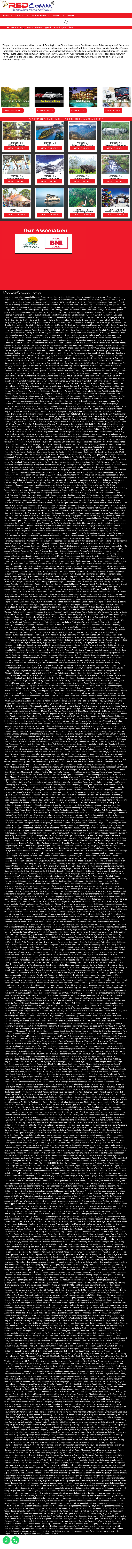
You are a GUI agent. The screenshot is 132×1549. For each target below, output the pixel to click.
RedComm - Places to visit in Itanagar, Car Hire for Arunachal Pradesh (91, 525)
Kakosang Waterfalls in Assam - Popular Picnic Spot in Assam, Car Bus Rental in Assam (65, 488)
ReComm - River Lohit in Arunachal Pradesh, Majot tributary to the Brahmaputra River (65, 855)
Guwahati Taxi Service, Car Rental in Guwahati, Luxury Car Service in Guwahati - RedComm (64, 381)
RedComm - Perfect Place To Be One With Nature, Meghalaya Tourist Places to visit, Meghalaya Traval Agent (54, 960)
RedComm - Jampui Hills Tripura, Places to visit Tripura (44, 795)
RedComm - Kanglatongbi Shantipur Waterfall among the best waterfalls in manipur (46, 828)
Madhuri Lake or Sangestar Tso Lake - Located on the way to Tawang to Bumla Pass (83, 383)
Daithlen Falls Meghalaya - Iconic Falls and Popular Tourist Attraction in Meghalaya (79, 789)
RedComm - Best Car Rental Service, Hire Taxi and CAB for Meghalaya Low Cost (37, 751)
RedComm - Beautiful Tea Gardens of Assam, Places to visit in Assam (77, 508)
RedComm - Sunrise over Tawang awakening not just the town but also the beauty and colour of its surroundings (62, 961)
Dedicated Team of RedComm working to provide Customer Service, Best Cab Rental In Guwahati (64, 303)
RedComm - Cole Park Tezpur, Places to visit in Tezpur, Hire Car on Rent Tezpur (47, 563)
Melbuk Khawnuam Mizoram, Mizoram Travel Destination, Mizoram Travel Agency (38, 774)
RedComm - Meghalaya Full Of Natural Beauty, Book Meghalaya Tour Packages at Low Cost (80, 998)
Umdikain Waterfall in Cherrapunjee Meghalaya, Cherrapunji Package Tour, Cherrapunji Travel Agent (45, 612)
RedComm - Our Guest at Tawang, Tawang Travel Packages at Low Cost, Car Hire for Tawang (60, 668)
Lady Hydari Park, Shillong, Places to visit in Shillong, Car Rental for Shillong (89, 467)
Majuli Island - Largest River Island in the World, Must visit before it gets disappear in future (64, 420)
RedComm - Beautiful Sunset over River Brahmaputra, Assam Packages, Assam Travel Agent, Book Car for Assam (69, 1170)
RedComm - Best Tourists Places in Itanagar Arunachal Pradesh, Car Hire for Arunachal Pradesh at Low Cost (49, 662)
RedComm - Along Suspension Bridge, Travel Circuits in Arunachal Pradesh (62, 581)
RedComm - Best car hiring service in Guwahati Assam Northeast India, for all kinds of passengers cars (46, 1028)
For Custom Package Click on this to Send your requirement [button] (66, 119)
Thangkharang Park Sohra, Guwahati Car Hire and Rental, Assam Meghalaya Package (48, 477)
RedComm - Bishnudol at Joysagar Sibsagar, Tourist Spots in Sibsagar (51, 708)
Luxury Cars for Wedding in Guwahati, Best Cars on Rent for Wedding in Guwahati (74, 444)
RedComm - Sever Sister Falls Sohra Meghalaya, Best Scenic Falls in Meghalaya (65, 744)
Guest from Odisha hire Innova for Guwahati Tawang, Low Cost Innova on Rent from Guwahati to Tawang (64, 333)
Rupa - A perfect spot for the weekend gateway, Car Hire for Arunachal (95, 533)
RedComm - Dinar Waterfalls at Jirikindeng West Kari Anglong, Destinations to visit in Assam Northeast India (68, 1229)
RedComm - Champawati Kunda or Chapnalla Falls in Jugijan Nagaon (91, 497)
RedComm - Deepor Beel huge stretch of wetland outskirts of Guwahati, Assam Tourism (90, 749)
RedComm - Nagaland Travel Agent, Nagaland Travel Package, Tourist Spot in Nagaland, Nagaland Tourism (54, 604)
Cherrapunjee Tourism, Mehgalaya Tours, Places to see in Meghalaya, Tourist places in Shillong (43, 485)
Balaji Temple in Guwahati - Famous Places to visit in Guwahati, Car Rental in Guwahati (82, 510)
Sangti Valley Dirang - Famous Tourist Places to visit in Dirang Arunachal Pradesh (70, 388)
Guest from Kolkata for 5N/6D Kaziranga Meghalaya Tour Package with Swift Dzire (57, 416)
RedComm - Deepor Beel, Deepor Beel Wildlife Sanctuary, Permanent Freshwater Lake (67, 546)
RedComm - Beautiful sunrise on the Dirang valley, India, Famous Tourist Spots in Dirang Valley (43, 947)
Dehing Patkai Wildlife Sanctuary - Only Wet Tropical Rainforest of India (52, 561)
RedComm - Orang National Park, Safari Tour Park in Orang (28, 553)
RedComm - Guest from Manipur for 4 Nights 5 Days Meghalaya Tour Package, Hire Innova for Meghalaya (56, 759)
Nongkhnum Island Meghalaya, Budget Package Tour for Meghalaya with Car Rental (69, 464)
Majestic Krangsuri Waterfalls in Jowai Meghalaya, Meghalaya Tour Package (48, 426)
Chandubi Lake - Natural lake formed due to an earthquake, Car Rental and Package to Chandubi (52, 442)
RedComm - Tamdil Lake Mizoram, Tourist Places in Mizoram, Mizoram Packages (72, 591)
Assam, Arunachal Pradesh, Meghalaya (30, 299)
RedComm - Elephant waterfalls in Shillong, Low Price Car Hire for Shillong (34, 678)
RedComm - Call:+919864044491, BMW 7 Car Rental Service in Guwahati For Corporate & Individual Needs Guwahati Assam (60, 1022)
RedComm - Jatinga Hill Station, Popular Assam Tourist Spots (39, 533)
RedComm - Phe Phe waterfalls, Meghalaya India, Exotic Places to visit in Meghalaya (79, 873)
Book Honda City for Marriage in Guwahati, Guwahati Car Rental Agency (74, 548)
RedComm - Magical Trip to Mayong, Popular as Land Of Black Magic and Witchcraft (65, 711)
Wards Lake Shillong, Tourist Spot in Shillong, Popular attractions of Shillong (43, 764)
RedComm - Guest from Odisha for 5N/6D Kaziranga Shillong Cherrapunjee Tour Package (78, 454)
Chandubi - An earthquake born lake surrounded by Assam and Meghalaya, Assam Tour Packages (78, 807)
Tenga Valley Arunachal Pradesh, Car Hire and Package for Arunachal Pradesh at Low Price (56, 472)
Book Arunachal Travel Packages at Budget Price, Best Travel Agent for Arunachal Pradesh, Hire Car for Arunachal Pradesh (62, 1079)
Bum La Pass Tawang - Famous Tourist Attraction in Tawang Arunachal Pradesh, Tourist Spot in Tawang (63, 389)
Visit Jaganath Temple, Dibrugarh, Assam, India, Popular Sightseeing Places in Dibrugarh (82, 713)
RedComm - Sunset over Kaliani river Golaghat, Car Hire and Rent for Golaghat (68, 729)
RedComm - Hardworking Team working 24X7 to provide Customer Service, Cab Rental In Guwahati (66, 302)
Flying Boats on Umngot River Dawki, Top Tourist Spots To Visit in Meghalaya (83, 993)
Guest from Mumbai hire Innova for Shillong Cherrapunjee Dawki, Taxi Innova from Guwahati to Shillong (65, 328)
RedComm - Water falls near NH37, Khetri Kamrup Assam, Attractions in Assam (43, 955)
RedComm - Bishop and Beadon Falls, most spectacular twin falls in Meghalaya (46, 576)
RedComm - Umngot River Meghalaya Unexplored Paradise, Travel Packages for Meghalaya (78, 868)
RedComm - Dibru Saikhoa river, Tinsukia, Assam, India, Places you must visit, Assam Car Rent (58, 965)
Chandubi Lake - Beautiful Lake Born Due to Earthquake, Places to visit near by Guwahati (65, 714)
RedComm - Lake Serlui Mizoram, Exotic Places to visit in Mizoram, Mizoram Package (72, 833)
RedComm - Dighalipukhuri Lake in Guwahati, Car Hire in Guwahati (58, 543)
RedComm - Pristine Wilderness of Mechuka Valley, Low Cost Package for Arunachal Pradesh (50, 657)
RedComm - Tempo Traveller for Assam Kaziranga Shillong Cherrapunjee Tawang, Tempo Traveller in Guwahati (65, 308)
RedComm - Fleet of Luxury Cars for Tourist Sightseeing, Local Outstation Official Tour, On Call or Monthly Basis (64, 1049)
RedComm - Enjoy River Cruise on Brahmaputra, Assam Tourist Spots (51, 439)
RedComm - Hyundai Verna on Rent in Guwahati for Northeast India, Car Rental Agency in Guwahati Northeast (59, 353)
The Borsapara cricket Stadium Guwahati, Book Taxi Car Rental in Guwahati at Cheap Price (81, 802)
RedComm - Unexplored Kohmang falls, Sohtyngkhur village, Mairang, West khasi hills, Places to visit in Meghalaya (63, 1240)
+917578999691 (34, 27)
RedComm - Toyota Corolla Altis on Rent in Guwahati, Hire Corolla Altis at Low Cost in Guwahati (62, 315)
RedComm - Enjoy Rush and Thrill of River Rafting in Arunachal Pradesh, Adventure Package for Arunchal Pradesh (74, 609)
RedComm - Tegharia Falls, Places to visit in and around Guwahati (76, 698)
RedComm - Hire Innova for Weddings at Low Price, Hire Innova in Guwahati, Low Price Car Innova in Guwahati (62, 623)
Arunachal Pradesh (68, 297)
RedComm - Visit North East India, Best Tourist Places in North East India (92, 660)
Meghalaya (8, 297)
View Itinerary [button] (16, 148)
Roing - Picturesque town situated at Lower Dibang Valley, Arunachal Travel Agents (79, 820)
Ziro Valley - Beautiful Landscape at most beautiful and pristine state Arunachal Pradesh (50, 693)
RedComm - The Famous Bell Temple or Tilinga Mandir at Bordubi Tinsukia (53, 840)
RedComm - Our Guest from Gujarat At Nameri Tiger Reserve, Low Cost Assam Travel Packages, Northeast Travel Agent (54, 1084)
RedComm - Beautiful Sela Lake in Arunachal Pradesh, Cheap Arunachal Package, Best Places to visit (77, 886)
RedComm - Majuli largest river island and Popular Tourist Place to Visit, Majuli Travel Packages (63, 1062)
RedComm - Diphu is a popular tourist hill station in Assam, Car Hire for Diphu (36, 503)
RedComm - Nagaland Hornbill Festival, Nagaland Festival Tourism (60, 431)
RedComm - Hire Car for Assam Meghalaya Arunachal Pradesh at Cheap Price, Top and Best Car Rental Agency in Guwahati (64, 917)
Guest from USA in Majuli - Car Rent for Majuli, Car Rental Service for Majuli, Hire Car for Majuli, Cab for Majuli (59, 327)
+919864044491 (13, 27)
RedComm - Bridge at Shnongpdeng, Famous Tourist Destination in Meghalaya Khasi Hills (86, 551)
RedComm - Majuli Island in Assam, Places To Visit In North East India (80, 495)
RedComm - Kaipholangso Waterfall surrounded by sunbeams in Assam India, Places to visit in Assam (46, 916)
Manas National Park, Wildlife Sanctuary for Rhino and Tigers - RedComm (88, 457)
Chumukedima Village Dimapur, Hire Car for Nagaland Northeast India (52, 523)
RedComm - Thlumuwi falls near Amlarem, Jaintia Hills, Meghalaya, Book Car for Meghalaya (66, 1224)
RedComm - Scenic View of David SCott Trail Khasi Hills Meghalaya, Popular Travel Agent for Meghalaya (59, 894)
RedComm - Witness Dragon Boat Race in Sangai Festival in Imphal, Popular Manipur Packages (43, 937)
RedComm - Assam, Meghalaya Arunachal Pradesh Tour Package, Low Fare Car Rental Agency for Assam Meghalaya (62, 633)
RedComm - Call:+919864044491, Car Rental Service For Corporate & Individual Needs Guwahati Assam (63, 1016)
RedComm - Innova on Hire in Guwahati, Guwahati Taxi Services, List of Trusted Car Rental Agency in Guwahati (64, 971)
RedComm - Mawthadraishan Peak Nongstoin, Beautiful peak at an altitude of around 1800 (64, 480)
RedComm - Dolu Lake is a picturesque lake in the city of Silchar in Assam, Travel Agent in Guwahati (45, 1104)
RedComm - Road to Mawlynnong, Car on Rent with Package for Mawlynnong (85, 822)
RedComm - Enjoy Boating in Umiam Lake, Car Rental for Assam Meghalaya (53, 579)
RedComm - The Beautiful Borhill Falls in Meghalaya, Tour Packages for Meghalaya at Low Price (50, 901)
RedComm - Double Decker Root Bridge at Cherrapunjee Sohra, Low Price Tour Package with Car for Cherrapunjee (64, 646)
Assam (50, 297)
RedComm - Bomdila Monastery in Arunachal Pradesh (82, 536)
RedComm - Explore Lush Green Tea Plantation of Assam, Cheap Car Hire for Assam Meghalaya (44, 805)
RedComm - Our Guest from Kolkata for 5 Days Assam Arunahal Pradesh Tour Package (90, 850)
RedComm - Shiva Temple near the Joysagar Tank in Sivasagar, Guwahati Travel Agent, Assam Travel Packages (60, 1061)
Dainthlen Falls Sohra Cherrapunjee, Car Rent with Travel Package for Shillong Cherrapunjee (83, 447)
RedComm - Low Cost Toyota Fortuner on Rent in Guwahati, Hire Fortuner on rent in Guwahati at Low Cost (63, 316)
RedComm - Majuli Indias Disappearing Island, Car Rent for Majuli (31, 574)
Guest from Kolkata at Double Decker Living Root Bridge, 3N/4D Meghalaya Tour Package (81, 419)
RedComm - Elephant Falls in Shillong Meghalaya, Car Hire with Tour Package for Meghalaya (77, 406)
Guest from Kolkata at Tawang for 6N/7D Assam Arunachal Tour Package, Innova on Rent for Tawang (46, 376)
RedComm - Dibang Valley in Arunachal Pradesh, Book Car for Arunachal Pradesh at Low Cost (43, 1000)
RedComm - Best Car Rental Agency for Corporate (84, 982)
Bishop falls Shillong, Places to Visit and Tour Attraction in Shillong (50, 424)
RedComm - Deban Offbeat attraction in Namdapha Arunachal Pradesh (69, 797)
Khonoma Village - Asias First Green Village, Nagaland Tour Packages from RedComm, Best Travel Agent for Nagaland (63, 605)
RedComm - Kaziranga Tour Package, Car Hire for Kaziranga (68, 541)
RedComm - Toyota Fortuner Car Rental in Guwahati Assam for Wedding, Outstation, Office (68, 1021)
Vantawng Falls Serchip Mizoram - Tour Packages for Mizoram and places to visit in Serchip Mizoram (65, 592)
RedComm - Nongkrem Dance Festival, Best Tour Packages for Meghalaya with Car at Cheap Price (80, 944)
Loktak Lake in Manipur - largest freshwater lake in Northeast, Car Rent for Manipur (55, 589)
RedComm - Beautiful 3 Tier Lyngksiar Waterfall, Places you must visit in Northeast (49, 861)
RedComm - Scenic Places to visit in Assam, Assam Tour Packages (82, 553)
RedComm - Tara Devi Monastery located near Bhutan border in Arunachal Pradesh (75, 696)
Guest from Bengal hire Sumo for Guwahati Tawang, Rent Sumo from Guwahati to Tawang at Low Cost (76, 332)
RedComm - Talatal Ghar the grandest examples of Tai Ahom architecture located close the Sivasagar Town (69, 970)
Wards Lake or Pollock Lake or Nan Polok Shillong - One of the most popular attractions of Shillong (53, 1048)
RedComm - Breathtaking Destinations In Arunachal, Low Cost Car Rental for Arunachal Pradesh (61, 637)
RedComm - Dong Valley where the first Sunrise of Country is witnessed (52, 569)
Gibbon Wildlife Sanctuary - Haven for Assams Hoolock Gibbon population (69, 538)
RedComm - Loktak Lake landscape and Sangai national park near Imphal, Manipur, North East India (66, 949)
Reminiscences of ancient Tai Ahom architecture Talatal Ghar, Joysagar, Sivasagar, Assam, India (82, 939)
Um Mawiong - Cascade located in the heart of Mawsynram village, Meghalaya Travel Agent (54, 784)
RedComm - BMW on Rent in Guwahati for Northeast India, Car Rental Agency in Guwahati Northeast (63, 361)
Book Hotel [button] (78, 110)
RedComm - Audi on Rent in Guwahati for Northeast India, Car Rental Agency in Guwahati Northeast (55, 368)
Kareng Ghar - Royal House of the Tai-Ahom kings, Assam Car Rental (95, 513)
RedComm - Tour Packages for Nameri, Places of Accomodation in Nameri (35, 530)
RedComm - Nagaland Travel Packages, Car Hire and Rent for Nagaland (48, 718)
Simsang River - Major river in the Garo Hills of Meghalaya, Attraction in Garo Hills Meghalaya (51, 726)
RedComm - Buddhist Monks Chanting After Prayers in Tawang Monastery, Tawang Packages (72, 863)
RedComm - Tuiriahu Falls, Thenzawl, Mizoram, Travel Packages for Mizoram (36, 942)
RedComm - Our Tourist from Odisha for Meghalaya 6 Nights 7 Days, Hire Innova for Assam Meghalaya (65, 925)
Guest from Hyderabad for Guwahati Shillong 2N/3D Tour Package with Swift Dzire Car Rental (65, 407)
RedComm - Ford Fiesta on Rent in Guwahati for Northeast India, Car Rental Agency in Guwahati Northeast (68, 345)
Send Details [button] (113, 110)
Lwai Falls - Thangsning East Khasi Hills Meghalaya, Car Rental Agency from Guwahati (82, 487)
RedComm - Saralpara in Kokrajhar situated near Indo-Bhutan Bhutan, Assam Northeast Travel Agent (81, 1102)
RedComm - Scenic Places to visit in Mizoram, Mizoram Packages (60, 721)
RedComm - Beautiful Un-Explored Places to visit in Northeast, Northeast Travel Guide (63, 864)
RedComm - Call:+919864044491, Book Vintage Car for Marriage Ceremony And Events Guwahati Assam (68, 1015)
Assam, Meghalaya (91, 297)
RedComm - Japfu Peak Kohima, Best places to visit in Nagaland (67, 520)
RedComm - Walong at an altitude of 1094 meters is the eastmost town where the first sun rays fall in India (58, 1201)
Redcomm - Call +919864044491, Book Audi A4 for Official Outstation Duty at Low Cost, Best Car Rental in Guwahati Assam (62, 1005)
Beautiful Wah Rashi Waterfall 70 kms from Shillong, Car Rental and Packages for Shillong (53, 403)
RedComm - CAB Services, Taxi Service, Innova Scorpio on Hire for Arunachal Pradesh (91, 739)
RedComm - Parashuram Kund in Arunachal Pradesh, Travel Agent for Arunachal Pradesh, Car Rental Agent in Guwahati (64, 597)
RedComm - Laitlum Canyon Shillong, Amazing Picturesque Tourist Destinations (77, 396)
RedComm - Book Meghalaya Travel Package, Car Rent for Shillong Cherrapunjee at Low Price (61, 618)
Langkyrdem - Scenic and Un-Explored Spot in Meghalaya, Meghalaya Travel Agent (78, 800)
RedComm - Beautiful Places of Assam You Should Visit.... (28, 515)
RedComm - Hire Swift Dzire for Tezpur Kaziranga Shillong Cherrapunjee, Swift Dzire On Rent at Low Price (71, 307)
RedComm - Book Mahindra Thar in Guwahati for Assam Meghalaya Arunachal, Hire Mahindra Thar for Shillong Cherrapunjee (65, 1235)
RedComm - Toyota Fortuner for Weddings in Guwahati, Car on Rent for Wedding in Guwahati (43, 449)
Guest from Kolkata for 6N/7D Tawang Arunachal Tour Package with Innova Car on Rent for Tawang (55, 360)
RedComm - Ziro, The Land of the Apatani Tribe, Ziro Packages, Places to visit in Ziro (62, 843)
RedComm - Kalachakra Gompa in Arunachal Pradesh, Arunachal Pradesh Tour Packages (71, 584)
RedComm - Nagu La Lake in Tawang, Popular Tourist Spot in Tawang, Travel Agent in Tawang (51, 680)
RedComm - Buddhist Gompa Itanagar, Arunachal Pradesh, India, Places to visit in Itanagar (49, 848)
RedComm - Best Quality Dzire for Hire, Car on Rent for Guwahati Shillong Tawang (79, 731)
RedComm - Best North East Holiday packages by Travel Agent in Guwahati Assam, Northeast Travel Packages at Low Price (63, 1090)
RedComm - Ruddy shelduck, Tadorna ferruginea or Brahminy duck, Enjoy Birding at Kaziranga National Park (80, 1054)
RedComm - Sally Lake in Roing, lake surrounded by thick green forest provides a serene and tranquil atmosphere (56, 1135)
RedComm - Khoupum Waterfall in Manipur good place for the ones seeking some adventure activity (63, 1136)
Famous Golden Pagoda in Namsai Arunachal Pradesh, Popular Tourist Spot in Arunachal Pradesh (54, 990)
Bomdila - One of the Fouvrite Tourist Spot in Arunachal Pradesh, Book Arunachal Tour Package (86, 650)
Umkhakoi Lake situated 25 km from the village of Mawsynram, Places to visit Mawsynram (80, 779)
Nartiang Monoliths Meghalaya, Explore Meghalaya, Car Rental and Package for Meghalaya (84, 482)
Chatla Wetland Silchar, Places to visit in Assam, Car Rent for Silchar (48, 767)
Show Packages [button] (12, 110)
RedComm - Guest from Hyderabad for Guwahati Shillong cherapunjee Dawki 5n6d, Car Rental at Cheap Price (62, 645)
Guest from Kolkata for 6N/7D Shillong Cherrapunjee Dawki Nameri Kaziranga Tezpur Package (64, 384)
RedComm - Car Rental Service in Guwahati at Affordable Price (81, 398)
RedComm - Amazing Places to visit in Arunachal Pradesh (78, 518)
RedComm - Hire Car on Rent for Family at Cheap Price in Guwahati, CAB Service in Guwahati (66, 817)
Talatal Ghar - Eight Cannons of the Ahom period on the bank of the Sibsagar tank (64, 511)
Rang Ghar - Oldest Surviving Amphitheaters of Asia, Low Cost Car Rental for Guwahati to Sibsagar (53, 322)
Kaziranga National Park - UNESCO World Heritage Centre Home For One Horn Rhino (58, 429)
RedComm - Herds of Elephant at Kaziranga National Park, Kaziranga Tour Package (48, 673)
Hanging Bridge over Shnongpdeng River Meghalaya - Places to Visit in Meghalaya (57, 492)
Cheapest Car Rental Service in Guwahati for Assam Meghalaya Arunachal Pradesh (52, 777)
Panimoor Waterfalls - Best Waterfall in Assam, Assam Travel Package (51, 566)
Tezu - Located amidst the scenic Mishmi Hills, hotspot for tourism (31, 536)
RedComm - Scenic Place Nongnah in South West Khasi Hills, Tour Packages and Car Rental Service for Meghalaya (67, 754)
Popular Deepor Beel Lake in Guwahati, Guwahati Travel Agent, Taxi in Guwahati (63, 830)
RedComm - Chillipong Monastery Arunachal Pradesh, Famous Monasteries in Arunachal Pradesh (44, 685)
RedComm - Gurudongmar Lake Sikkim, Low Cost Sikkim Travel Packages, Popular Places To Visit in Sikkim (63, 976)
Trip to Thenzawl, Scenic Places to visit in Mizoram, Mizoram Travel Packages (89, 772)
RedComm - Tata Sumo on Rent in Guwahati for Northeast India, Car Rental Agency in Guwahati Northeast (64, 354)
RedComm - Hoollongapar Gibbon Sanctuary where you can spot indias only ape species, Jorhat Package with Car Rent (53, 889)
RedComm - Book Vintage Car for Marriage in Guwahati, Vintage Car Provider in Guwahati (74, 980)
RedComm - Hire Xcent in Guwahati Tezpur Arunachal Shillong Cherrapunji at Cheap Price (67, 688)
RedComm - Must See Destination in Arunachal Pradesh (38, 525)
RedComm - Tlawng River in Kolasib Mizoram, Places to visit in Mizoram (53, 815)
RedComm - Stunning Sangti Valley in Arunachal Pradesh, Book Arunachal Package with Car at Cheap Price (82, 914)
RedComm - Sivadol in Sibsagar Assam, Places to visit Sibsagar (94, 500)
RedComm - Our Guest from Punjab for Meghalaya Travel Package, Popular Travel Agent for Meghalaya (83, 1038)
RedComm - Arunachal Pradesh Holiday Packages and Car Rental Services (34, 528)
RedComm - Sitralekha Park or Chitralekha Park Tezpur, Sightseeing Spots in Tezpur (38, 853)
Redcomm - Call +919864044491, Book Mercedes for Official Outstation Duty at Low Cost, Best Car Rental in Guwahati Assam (65, 1011)
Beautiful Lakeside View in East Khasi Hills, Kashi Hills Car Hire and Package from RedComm (58, 736)
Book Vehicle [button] (45, 110)
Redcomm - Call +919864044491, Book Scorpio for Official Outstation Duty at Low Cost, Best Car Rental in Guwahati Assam (60, 1009)
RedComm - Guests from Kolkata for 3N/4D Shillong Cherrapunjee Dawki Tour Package (40, 459)
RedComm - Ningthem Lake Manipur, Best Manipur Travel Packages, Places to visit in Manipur (80, 683)
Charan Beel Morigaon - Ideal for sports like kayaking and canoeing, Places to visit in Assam (61, 505)
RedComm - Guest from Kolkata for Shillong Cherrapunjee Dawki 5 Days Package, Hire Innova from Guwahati (65, 869)
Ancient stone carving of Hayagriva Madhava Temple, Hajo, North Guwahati (84, 515)
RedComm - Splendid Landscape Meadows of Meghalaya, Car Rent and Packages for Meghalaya (64, 732)
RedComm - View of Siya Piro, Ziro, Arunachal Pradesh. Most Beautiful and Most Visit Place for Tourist (77, 922)
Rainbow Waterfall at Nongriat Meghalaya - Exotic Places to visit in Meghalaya (45, 838)
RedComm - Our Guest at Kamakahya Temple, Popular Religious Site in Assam (44, 393)
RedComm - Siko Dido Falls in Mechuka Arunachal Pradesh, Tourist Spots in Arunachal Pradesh (87, 675)
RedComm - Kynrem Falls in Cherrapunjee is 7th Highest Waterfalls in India (61, 411)
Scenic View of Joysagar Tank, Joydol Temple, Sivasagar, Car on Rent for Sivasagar (65, 769)
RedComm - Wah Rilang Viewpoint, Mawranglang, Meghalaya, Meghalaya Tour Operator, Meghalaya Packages (50, 1056)
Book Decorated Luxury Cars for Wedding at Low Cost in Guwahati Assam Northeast (76, 985)
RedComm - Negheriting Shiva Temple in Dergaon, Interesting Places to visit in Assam (64, 874)
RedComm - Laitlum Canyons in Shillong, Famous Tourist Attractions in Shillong (43, 436)
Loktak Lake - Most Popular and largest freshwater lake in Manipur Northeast (53, 812)
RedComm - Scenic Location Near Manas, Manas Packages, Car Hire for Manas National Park (86, 1026)
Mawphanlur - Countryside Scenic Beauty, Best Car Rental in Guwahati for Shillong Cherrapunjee (53, 340)
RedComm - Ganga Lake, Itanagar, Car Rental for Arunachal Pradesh (55, 452)
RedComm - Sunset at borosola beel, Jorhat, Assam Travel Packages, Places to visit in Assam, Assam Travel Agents (52, 909)
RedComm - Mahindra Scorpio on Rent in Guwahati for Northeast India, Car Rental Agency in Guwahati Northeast (77, 373)
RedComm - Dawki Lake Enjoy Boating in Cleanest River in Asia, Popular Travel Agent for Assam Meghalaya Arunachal (64, 1232)
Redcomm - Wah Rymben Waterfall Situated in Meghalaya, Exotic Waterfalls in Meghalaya (60, 622)
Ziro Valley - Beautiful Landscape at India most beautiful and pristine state (74, 787)
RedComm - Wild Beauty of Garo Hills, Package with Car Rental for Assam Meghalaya (89, 571)
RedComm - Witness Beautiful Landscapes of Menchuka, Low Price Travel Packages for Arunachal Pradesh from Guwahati (55, 924)
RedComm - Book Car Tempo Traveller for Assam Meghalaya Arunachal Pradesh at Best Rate (67, 878)
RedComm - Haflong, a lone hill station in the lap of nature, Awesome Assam (79, 975)
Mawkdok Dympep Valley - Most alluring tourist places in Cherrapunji (94, 528)
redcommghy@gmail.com (60, 27)
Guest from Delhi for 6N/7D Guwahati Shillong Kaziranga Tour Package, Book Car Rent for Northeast (65, 346)
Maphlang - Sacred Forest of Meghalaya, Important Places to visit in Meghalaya (37, 470)
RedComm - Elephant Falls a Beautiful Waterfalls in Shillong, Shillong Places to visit (63, 596)
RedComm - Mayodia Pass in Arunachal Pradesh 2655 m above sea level (40, 558)
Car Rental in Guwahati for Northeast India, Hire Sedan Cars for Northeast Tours (63, 498)
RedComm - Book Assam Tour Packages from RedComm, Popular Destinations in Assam (41, 810)
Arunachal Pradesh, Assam (35, 297)
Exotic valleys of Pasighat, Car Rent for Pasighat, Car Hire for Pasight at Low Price (56, 462)
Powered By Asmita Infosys (22, 293)
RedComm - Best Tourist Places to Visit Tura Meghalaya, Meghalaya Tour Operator (50, 632)
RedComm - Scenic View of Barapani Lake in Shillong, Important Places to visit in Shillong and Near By (46, 652)
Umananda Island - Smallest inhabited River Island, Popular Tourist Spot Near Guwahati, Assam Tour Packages (64, 994)
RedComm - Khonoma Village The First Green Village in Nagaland (73, 746)
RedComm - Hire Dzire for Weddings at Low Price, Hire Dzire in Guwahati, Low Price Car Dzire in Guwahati (59, 617)
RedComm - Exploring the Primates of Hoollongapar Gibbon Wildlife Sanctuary (44, 703)
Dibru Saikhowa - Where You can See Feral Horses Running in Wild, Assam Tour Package (40, 741)
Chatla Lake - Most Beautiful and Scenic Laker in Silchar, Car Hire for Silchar (50, 706)
